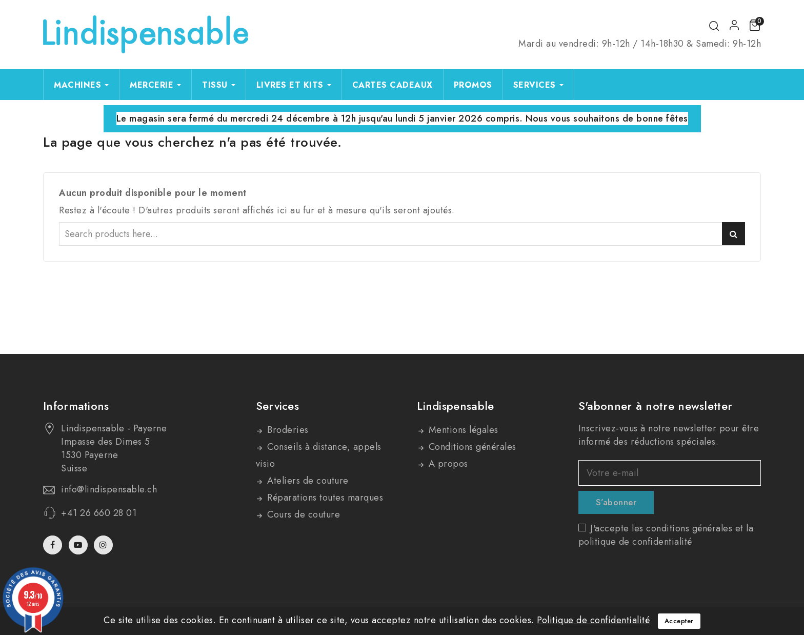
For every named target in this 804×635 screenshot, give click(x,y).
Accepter (679, 621)
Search (733, 233)
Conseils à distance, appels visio (318, 455)
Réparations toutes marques (324, 497)
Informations (76, 406)
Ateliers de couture (307, 480)
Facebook (53, 544)
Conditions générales (471, 446)
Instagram (104, 544)
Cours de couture (302, 514)
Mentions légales (462, 429)
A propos (447, 463)
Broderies (287, 429)
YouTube (79, 544)
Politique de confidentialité (593, 620)
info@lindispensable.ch (109, 489)
